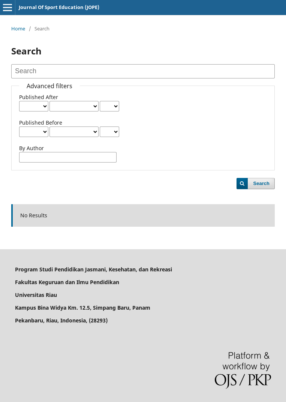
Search (261, 183)
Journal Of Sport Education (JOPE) (59, 7)
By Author (31, 148)
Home (18, 28)
